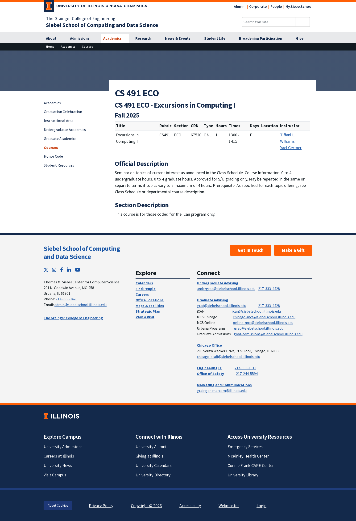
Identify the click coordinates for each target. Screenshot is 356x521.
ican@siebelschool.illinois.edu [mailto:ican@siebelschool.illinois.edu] (256, 311)
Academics (52, 103)
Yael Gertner (291, 147)
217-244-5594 (247, 373)
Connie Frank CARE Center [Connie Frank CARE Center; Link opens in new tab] (251, 465)
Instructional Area (58, 120)
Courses (51, 147)
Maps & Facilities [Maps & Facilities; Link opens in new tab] (150, 305)
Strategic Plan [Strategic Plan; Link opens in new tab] (148, 311)
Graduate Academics (60, 138)
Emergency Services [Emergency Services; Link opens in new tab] (245, 446)
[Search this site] (268, 21)
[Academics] (115, 38)
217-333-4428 (269, 288)
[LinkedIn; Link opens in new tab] (69, 270)
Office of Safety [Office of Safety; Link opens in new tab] (210, 373)
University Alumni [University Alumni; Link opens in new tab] (151, 446)
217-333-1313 (245, 368)
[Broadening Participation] (263, 38)
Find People (146, 288)
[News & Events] (180, 38)
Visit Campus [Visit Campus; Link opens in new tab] (55, 475)
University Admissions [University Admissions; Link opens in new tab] (63, 446)
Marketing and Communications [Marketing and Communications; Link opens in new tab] (224, 384)
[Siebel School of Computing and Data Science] (102, 25)
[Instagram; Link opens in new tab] (54, 270)
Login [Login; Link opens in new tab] (261, 505)
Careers (142, 294)
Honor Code (53, 156)
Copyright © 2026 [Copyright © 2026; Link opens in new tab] (146, 505)
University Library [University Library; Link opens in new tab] (243, 475)
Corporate (258, 6)
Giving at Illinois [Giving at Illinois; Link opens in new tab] (149, 456)
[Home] (50, 46)
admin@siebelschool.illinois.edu (80, 304)
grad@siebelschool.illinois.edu (221, 305)
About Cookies (58, 505)
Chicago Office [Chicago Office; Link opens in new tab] (209, 345)
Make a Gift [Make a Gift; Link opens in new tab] (293, 250)
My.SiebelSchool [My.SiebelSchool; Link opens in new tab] (299, 6)
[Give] (302, 38)
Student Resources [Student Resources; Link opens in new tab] (59, 165)
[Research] (146, 38)
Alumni (239, 6)
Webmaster (229, 505)
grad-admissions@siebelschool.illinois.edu (268, 334)
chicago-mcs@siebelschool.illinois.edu (264, 317)
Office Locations (150, 300)
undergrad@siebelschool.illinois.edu (226, 288)
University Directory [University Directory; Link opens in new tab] (153, 475)
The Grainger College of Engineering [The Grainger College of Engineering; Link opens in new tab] (80, 18)
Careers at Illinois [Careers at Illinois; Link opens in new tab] (59, 456)
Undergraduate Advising (217, 283)
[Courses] (87, 46)
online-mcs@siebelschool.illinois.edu (263, 322)
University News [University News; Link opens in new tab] (58, 465)
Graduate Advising (212, 300)
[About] (54, 38)
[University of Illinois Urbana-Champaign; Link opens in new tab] (96, 7)
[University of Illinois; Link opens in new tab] (61, 416)
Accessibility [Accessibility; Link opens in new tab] (190, 505)
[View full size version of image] (349, 55)
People (276, 6)
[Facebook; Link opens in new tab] (61, 270)
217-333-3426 (66, 299)
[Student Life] (217, 38)
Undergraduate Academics (65, 129)
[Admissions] (82, 38)
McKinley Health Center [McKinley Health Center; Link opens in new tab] (248, 456)
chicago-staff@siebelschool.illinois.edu (228, 356)
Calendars (144, 283)
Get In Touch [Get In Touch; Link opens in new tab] (251, 250)
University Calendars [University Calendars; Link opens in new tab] (154, 465)
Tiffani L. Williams (287, 138)
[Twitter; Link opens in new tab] (46, 270)
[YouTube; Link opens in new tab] (77, 270)
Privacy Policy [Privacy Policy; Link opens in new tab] (101, 505)
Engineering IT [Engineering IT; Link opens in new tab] (209, 368)
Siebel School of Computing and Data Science (82, 252)
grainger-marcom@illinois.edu (222, 390)
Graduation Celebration (63, 111)
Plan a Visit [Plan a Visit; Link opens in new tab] (145, 317)
